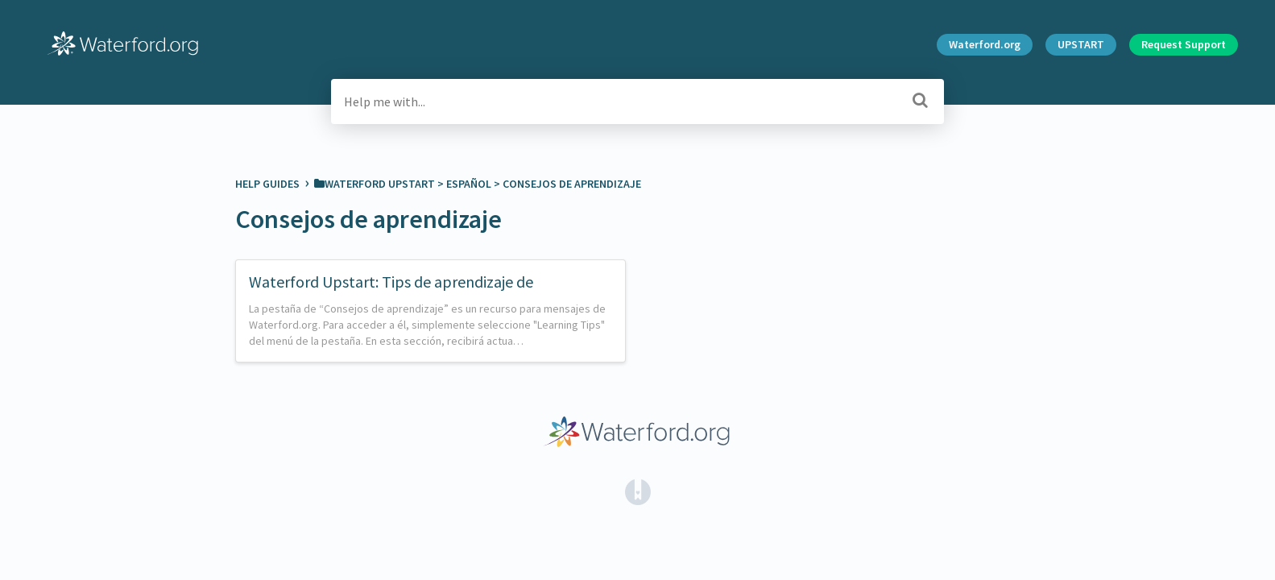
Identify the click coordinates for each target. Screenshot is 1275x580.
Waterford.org (984, 44)
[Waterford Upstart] (374, 183)
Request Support (1183, 44)
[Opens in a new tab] (638, 491)
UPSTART (1081, 44)
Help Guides (268, 183)
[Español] (468, 183)
